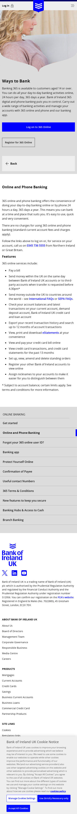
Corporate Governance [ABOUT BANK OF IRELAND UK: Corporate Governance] (15, 642)
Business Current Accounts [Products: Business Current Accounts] (17, 697)
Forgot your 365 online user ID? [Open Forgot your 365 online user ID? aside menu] (23, 442)
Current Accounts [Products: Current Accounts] (12, 680)
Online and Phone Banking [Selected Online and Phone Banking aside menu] (21, 433)
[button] (72, 5)
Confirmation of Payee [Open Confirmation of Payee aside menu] (17, 471)
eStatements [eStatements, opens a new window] (50, 333)
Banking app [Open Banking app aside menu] (11, 452)
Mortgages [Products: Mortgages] (8, 675)
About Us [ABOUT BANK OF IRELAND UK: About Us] (7, 625)
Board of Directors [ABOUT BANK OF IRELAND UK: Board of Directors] (12, 631)
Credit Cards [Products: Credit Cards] (9, 686)
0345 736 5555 (36, 245)
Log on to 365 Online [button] (38, 127)
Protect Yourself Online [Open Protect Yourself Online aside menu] (18, 462)
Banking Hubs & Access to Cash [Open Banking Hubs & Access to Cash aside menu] (23, 510)
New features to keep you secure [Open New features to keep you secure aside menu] (24, 500)
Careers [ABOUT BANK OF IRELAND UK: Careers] (6, 658)
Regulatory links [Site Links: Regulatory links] (11, 735)
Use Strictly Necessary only (54, 801)
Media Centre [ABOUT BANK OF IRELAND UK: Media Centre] (10, 653)
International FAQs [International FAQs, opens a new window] (41, 299)
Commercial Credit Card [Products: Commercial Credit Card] (16, 708)
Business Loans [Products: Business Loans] (11, 702)
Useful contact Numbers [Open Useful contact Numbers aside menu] (19, 481)
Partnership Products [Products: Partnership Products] (14, 713)
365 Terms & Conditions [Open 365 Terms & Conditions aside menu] (18, 491)
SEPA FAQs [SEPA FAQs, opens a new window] (65, 299)
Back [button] (13, 163)
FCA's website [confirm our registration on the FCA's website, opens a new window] (66, 597)
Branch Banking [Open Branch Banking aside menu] (13, 520)
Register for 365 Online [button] (18, 142)
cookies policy (58, 794)
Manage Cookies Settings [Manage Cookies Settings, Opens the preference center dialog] (21, 801)
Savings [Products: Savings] (6, 691)
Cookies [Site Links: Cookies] (6, 730)
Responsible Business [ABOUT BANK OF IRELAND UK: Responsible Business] (14, 647)
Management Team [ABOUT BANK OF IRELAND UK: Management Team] (13, 636)
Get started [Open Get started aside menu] (10, 423)
